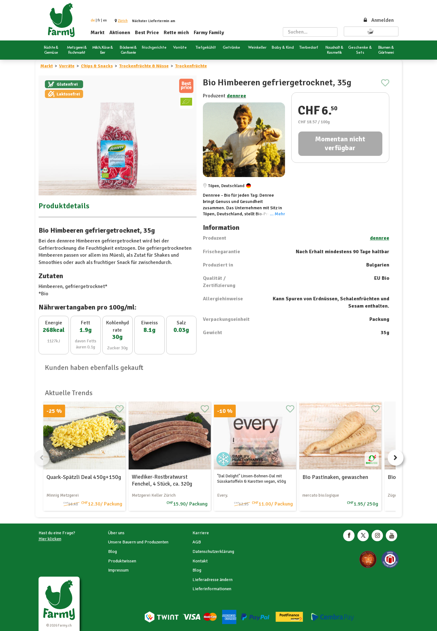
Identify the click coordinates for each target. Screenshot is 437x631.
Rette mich (176, 32)
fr (99, 20)
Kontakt (200, 561)
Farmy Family (209, 32)
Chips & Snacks (97, 66)
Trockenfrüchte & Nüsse (144, 66)
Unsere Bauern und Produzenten (138, 542)
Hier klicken (50, 539)
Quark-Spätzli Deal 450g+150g (83, 477)
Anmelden (378, 20)
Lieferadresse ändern (212, 579)
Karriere (200, 533)
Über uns (116, 533)
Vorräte (67, 66)
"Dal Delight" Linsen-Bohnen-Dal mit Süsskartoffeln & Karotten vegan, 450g (251, 479)
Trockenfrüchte (191, 66)
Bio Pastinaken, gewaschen (335, 477)
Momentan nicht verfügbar (340, 143)
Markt (98, 32)
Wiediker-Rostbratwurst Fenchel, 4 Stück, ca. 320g (162, 480)
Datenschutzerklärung (213, 551)
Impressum (118, 570)
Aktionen (119, 32)
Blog (112, 551)
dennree (236, 96)
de (93, 20)
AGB (196, 542)
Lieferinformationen (211, 588)
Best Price (147, 32)
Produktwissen (122, 561)
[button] (123, 20)
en (105, 20)
